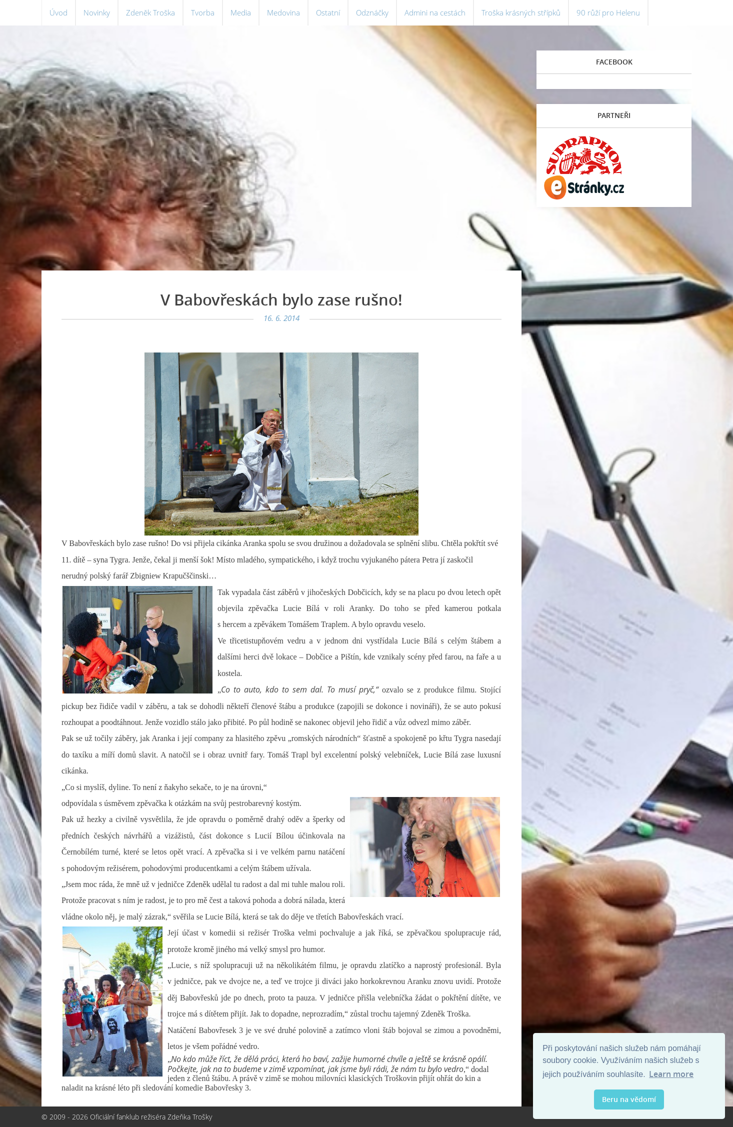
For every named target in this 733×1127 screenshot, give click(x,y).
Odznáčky (383, 15)
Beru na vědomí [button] (629, 1099)
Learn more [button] (671, 1074)
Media (247, 15)
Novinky (98, 15)
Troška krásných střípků (539, 15)
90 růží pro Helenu (629, 15)
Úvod (59, 15)
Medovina (292, 15)
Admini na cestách (449, 15)
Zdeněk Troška (154, 15)
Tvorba (208, 15)
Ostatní (338, 15)
